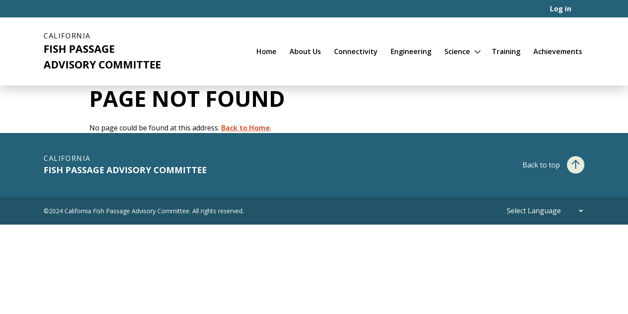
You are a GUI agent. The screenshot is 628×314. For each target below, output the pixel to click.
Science (457, 51)
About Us (305, 51)
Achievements (557, 51)
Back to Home (245, 128)
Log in (560, 9)
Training (506, 51)
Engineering (411, 51)
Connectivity (356, 51)
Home (266, 51)
